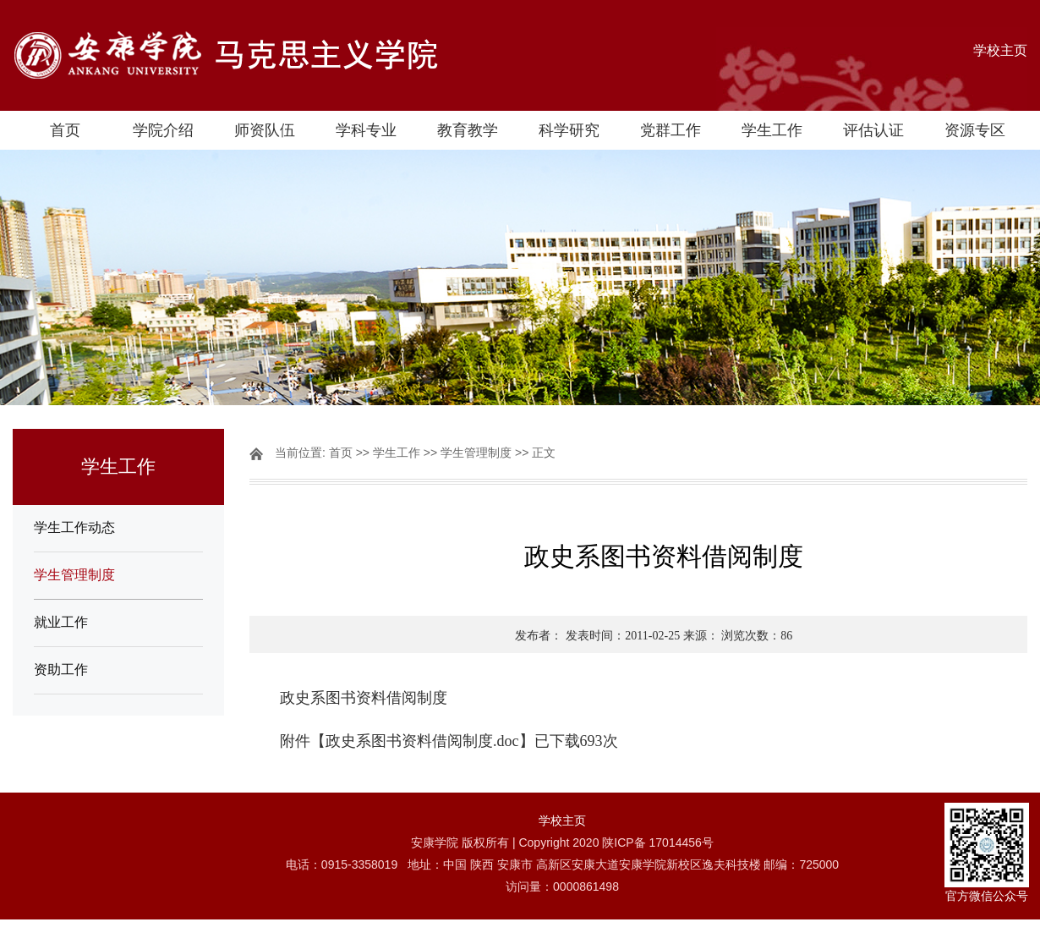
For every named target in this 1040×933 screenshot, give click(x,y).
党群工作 (670, 130)
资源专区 (974, 130)
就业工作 (61, 622)
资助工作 (61, 669)
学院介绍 (163, 130)
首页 (65, 130)
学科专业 (366, 130)
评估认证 (873, 130)
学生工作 (772, 130)
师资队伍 (264, 130)
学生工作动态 (74, 527)
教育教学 (467, 130)
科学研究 (569, 130)
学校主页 (1000, 50)
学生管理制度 (74, 575)
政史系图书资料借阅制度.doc (422, 741)
